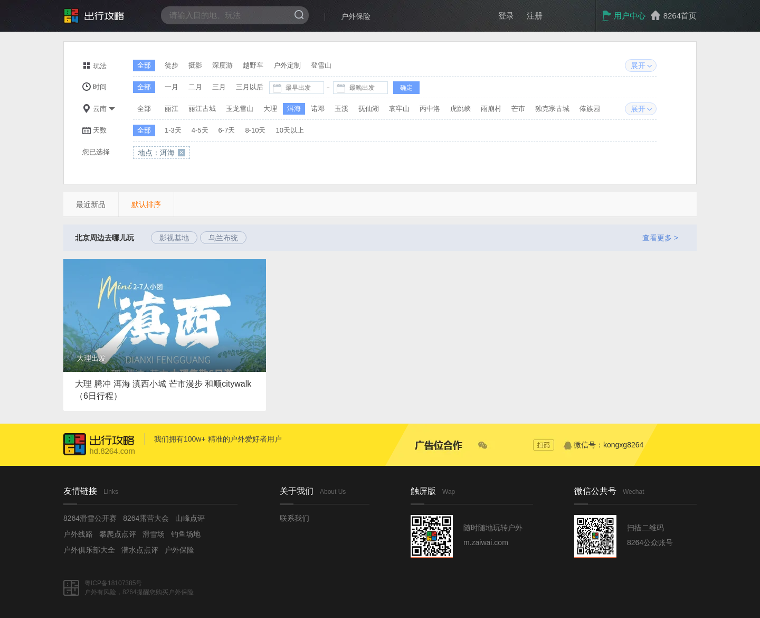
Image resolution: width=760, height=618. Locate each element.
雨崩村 (491, 109)
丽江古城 (202, 109)
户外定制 (287, 65)
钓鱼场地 (186, 534)
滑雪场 (153, 534)
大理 (270, 109)
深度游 (222, 65)
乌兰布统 (223, 237)
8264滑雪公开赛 (90, 518)
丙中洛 (430, 109)
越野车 (253, 65)
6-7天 (226, 130)
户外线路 (78, 534)
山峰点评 (190, 518)
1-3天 (173, 130)
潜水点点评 (139, 550)
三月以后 (249, 87)
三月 (219, 87)
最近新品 (91, 204)
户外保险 (355, 16)
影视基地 (174, 237)
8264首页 (680, 15)
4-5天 (200, 130)
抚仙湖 (368, 109)
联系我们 (294, 518)
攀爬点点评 (117, 534)
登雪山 (321, 65)
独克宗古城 (552, 109)
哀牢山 (399, 109)
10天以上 (289, 130)
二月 (195, 87)
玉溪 (341, 109)
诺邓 (318, 109)
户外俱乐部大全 (89, 550)
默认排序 (146, 204)
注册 (535, 15)
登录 (506, 15)
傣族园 (590, 109)
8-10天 (255, 130)
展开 (638, 65)
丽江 (171, 109)
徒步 (171, 65)
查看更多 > (660, 237)
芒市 (518, 109)
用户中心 (623, 16)
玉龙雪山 (239, 109)
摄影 (195, 65)
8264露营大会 (146, 518)
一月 (171, 87)
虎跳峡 (460, 109)
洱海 (294, 109)
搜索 (298, 14)
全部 (144, 65)
